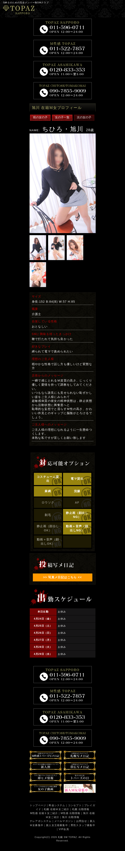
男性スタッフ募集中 (83, 825)
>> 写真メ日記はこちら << (62, 577)
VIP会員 (64, 829)
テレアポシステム (41, 821)
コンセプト (75, 805)
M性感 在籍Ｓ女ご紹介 (44, 813)
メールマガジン (63, 821)
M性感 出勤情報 (70, 813)
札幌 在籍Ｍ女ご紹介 (56, 809)
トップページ (38, 805)
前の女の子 (40, 117)
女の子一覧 (62, 117)
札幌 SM (63, 837)
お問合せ (81, 821)
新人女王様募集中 (57, 825)
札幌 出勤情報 (80, 809)
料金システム (57, 805)
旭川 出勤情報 (70, 817)
